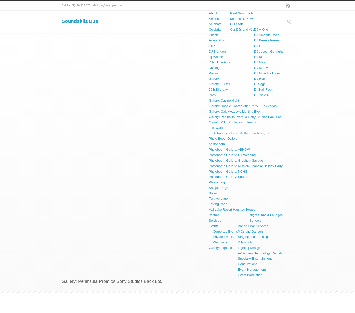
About (213, 13)
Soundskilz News (242, 18)
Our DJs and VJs (242, 29)
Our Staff (236, 24)
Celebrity (215, 29)
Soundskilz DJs (80, 21)
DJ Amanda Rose (266, 35)
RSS (288, 6)
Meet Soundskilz (241, 13)
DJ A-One (261, 29)
